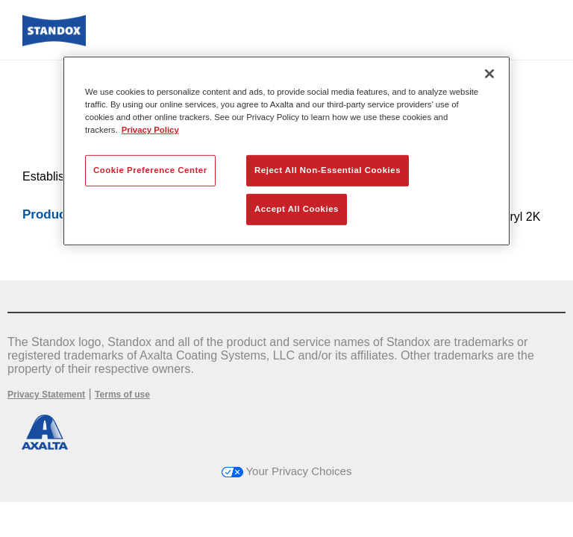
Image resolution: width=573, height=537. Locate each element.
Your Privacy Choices (287, 471)
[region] (286, 151)
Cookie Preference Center (150, 170)
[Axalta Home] (54, 42)
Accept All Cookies (296, 208)
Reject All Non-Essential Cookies (327, 170)
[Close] (489, 73)
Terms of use (122, 394)
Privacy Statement (46, 394)
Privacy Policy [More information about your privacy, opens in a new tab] (150, 129)
